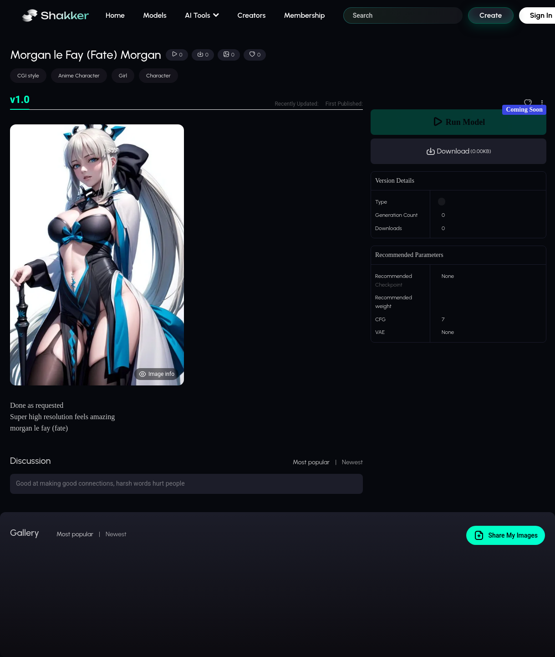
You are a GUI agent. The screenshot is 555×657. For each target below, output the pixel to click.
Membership (304, 15)
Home (115, 15)
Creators (252, 15)
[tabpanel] (186, 254)
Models (155, 15)
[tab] (20, 100)
